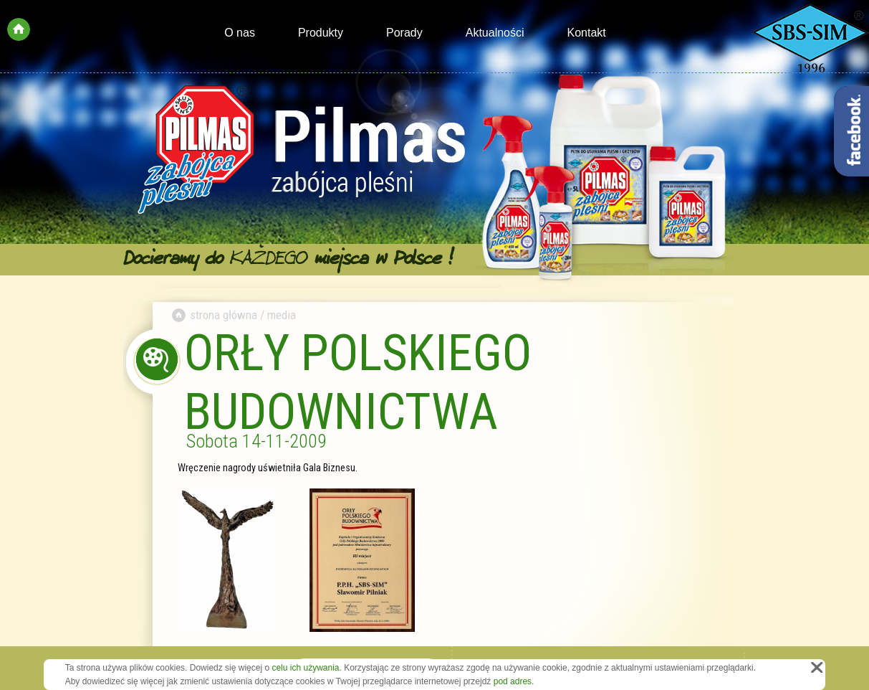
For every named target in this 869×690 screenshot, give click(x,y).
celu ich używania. (306, 668)
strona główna (223, 315)
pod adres (513, 681)
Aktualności (495, 33)
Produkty (320, 33)
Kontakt (586, 33)
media (281, 315)
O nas (239, 33)
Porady (404, 33)
